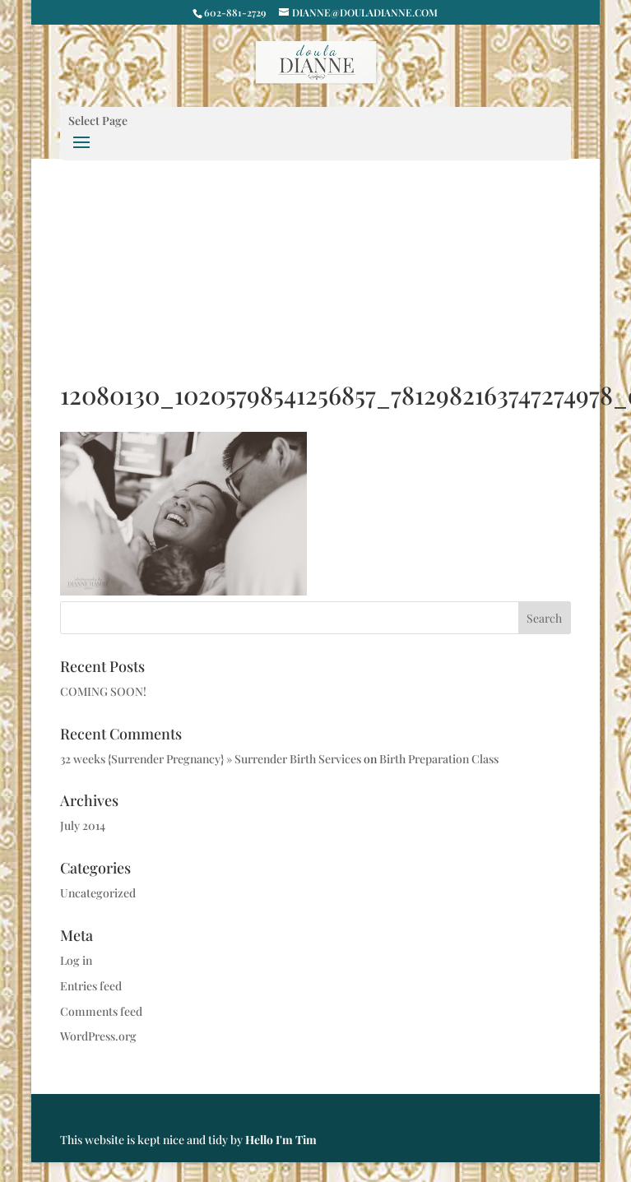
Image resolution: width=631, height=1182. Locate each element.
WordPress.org (98, 1036)
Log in (76, 960)
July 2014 (82, 825)
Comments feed (101, 1011)
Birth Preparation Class (439, 759)
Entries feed (91, 986)
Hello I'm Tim (281, 1139)
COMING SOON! (103, 691)
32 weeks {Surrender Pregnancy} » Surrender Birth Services (210, 759)
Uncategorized (98, 893)
